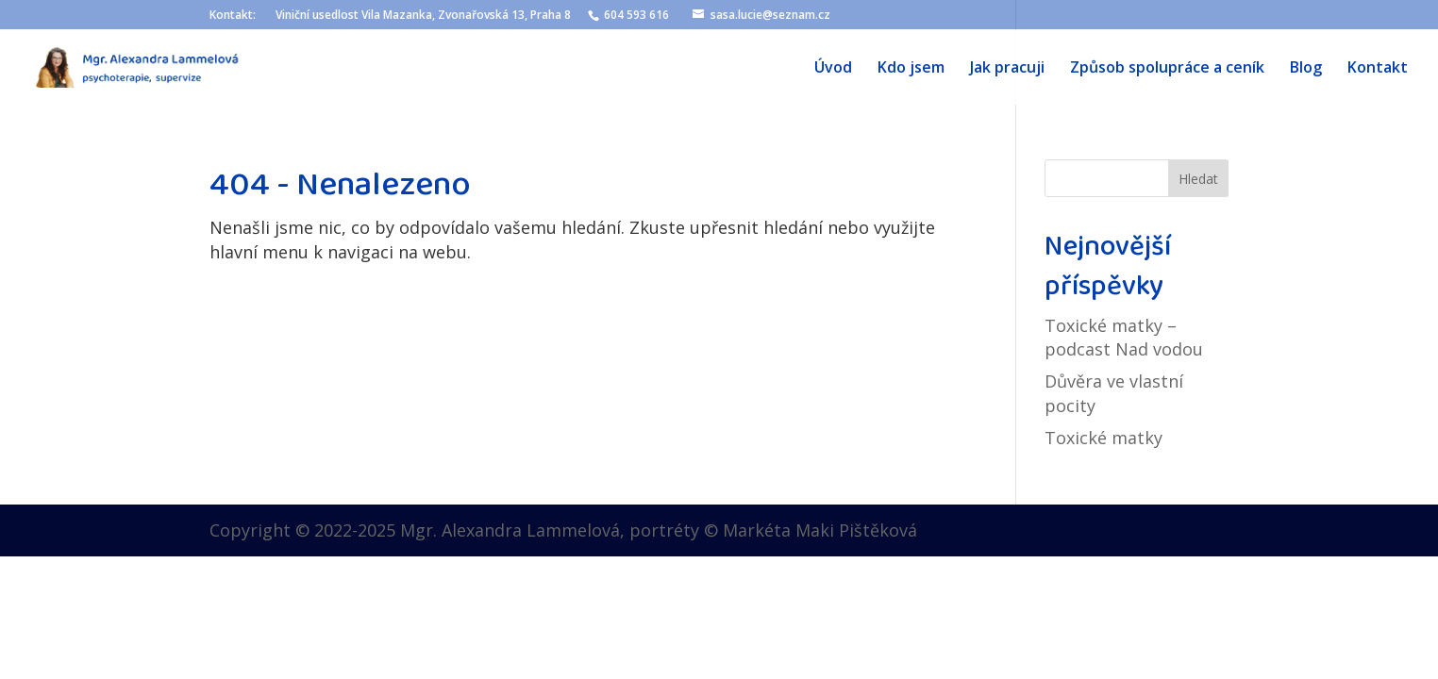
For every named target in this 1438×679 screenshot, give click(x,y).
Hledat (1198, 179)
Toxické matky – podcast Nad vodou (1124, 337)
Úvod (833, 68)
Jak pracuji (1007, 68)
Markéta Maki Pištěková (820, 530)
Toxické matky (1103, 437)
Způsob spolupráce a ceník (1167, 68)
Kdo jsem (911, 68)
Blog (1306, 68)
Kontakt (1377, 68)
